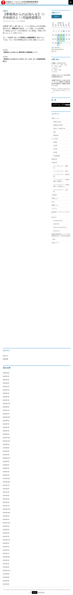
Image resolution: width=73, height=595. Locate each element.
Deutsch (54, 217)
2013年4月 (6, 563)
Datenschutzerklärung (59, 227)
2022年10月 (6, 417)
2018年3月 (6, 471)
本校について (56, 118)
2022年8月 (6, 420)
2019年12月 (6, 437)
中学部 (55, 149)
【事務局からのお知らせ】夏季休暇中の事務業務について (24, 51)
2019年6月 (6, 451)
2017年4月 (6, 495)
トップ (4, 257)
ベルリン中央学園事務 (19, 21)
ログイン (56, 16)
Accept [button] (34, 592)
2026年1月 (6, 376)
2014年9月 (6, 543)
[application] (61, 105)
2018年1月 (6, 475)
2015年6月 (6, 529)
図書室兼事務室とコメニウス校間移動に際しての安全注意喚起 (61, 235)
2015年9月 (6, 526)
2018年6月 (6, 465)
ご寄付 (54, 239)
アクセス (54, 208)
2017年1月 (6, 506)
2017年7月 (6, 485)
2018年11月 (6, 458)
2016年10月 (6, 512)
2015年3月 (6, 533)
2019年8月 (6, 448)
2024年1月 (6, 400)
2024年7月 (6, 393)
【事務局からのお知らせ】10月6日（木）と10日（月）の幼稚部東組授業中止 (24, 59)
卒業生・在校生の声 (59, 128)
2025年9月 (6, 379)
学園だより (55, 198)
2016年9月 (6, 516)
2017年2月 (6, 502)
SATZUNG (56, 224)
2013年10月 (6, 557)
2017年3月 (6, 499)
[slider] (59, 104)
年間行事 (54, 162)
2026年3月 (6, 373)
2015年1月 (6, 536)
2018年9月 (6, 461)
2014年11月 (6, 540)
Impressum (56, 230)
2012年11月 (6, 570)
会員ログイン (56, 242)
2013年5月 (6, 560)
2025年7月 (6, 386)
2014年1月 (6, 553)
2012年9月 (6, 574)
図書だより (55, 205)
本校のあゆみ (57, 121)
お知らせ (5, 11)
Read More (41, 592)
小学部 (55, 145)
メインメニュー (70, 2)
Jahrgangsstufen (58, 220)
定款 (54, 132)
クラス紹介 (55, 138)
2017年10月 (6, 482)
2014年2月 (6, 550)
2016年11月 (6, 509)
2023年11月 (6, 403)
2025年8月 (6, 383)
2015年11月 (6, 523)
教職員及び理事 (58, 125)
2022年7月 (6, 424)
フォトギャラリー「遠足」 (61, 171)
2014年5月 (6, 546)
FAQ (53, 202)
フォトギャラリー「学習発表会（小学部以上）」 (61, 185)
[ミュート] (65, 105)
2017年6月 (6, 488)
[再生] (54, 105)
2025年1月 (6, 390)
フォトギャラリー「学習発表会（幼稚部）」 (61, 180)
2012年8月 (6, 577)
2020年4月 (6, 434)
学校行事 (5, 359)
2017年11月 (6, 478)
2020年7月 (6, 431)
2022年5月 (6, 427)
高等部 (55, 152)
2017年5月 (6, 492)
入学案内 (54, 195)
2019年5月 (6, 454)
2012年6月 (6, 580)
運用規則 (56, 135)
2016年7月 (6, 519)
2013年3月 (6, 567)
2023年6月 (6, 414)
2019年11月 (6, 441)
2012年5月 (6, 584)
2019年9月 (6, 444)
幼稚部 (55, 142)
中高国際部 (56, 156)
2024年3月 (6, 396)
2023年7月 (6, 410)
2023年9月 (6, 407)
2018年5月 (6, 468)
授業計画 (54, 159)
